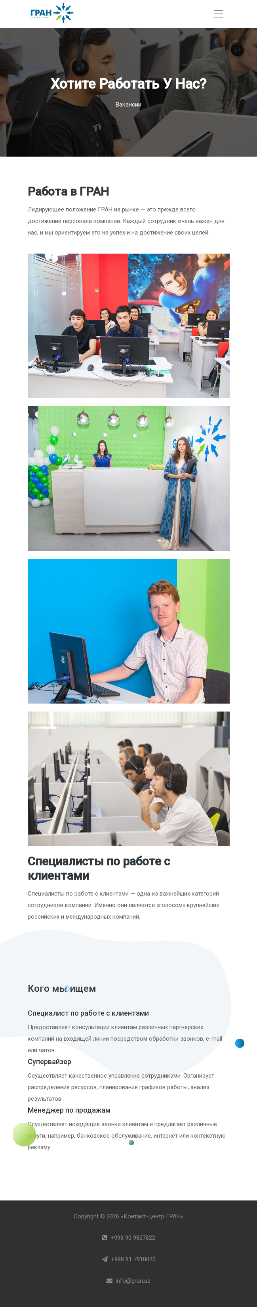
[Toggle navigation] (219, 14)
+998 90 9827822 (128, 1237)
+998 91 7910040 (129, 1259)
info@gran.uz (128, 1280)
